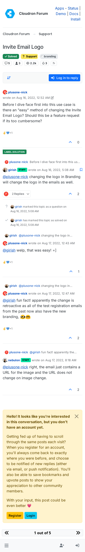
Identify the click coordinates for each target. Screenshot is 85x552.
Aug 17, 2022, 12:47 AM (58, 293)
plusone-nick (17, 92)
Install (75, 19)
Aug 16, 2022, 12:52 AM (33, 97)
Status (73, 8)
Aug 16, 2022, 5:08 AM (58, 170)
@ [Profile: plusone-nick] (15, 176)
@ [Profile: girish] (9, 250)
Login (31, 515)
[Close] (76, 416)
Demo (61, 13)
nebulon (14, 360)
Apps (59, 8)
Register (15, 515)
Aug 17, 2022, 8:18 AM (60, 360)
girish (12, 170)
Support (29, 56)
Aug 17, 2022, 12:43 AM (58, 243)
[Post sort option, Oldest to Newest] (9, 78)
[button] (6, 545)
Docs (73, 13)
